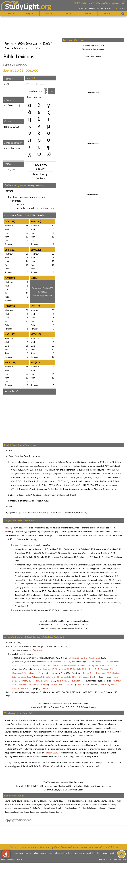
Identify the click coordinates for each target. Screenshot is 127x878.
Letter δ (34, 48)
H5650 (36, 646)
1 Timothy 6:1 (98, 557)
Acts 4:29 (99, 587)
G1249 (22, 692)
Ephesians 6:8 (100, 549)
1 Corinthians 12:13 (71, 549)
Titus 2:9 (110, 557)
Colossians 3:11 (114, 549)
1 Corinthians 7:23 (84, 564)
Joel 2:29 (111, 535)
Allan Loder (78, 789)
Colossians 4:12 (105, 580)
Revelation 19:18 (52, 553)
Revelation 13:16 (36, 553)
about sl (99, 847)
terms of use (17, 847)
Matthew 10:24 (108, 553)
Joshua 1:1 (26, 591)
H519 (57, 646)
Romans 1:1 (84, 576)
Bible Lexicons (27, 43)
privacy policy (36, 847)
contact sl (85, 847)
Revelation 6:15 (21, 553)
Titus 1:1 (31, 580)
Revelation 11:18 (22, 595)
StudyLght (22, 6)
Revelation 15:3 (39, 591)
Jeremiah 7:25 (64, 591)
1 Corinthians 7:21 (53, 549)
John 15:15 (45, 557)
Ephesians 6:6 (95, 583)
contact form (115, 853)
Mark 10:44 (76, 602)
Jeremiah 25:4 (78, 591)
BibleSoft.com (81, 628)
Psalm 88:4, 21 (82, 598)
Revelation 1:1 (92, 591)
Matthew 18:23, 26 (49, 610)
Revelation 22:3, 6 (39, 598)
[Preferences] (123, 13)
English (47, 43)
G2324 (43, 692)
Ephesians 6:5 (57, 557)
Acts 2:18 (97, 535)
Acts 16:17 (110, 587)
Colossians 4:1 (85, 557)
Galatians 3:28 (87, 549)
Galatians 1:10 (96, 576)
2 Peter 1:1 (51, 580)
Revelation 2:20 (96, 595)
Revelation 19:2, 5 (23, 598)
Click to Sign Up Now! (108, 3)
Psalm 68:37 (67, 598)
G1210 (14, 126)
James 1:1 (40, 580)
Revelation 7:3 (110, 595)
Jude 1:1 (23, 583)
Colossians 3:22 (71, 557)
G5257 (59, 692)
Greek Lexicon (14, 48)
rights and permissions (62, 847)
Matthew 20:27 (63, 602)
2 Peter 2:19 (52, 568)
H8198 (63, 646)
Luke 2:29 (83, 595)
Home (9, 43)
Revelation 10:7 (106, 591)
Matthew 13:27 (21, 557)
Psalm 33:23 (54, 598)
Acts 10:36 (83, 583)
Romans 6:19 (86, 531)
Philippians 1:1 (110, 576)
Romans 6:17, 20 (27, 568)
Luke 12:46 (34, 557)
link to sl (113, 847)
